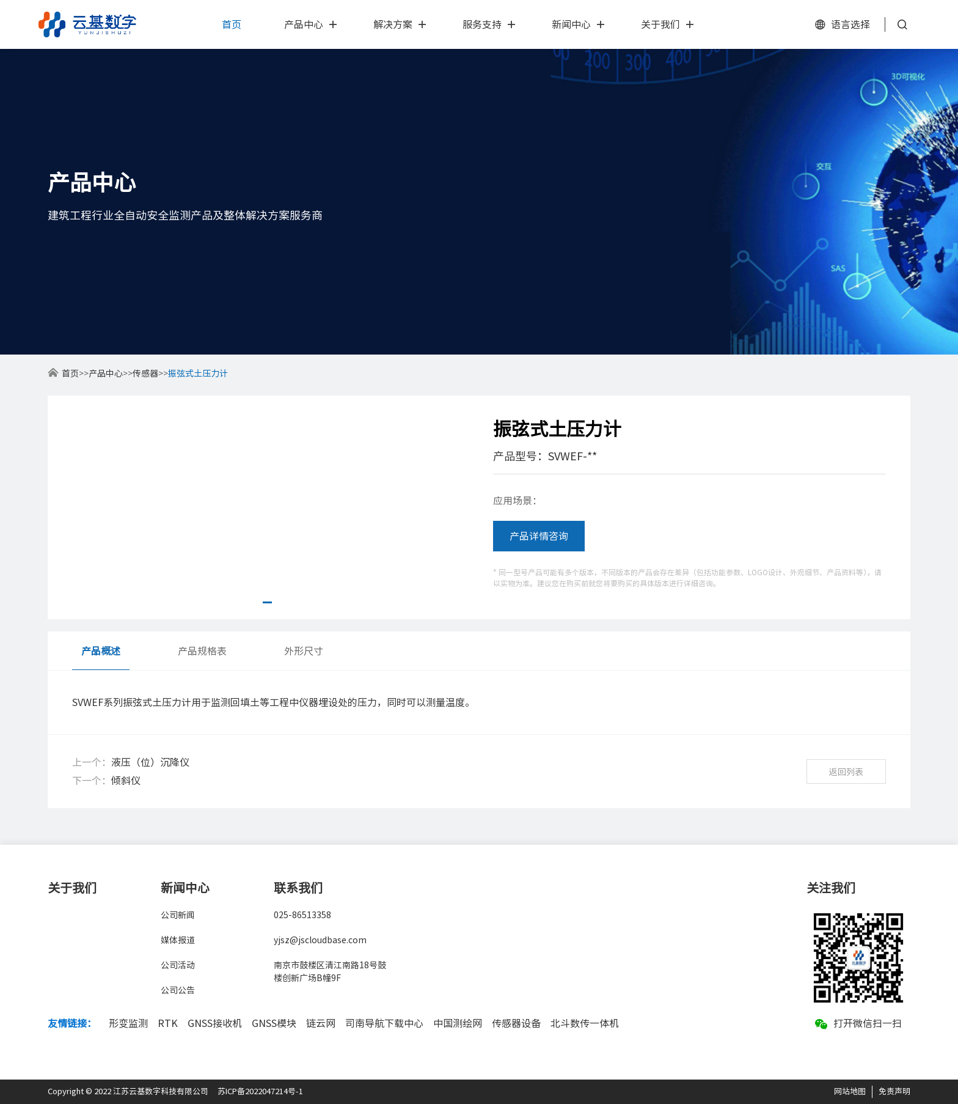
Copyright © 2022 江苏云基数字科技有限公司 (128, 1091)
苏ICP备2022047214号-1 (260, 1091)
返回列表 (846, 772)
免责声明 (894, 1091)
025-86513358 (302, 915)
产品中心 (106, 373)
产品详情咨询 (539, 536)
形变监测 (128, 1023)
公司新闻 (178, 915)
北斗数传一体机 (584, 1023)
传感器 (145, 373)
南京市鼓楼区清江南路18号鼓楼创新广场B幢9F (330, 971)
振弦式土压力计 (198, 373)
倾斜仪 (126, 781)
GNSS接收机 (215, 1023)
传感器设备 (516, 1023)
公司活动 (178, 965)
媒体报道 (178, 940)
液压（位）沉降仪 (150, 762)
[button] (267, 602)
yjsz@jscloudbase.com (320, 940)
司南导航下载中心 (384, 1023)
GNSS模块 (274, 1023)
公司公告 (178, 990)
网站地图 (850, 1091)
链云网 (320, 1023)
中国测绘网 (457, 1023)
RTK (168, 1023)
